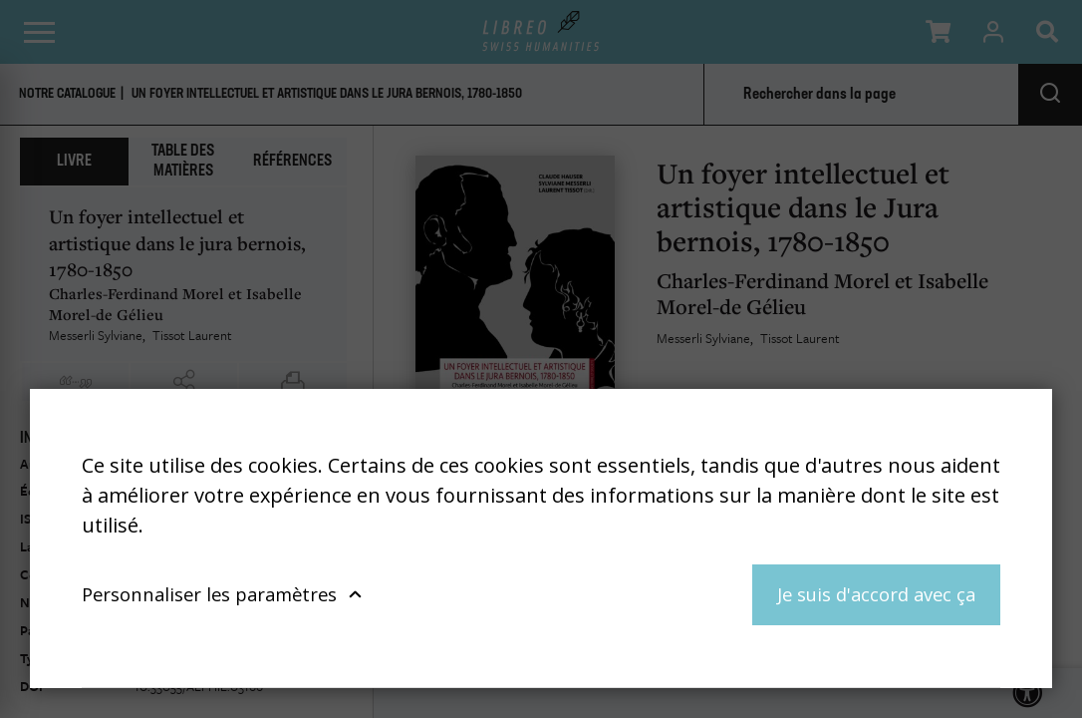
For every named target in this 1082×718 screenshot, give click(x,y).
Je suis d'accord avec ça (876, 593)
